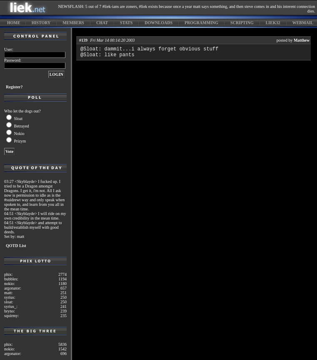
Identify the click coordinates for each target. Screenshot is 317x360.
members (73, 22)
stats (126, 22)
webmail (303, 22)
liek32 (273, 22)
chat (102, 22)
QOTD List (16, 245)
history (41, 22)
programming (201, 22)
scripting (242, 22)
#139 (83, 40)
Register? (14, 87)
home (13, 22)
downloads (158, 22)
